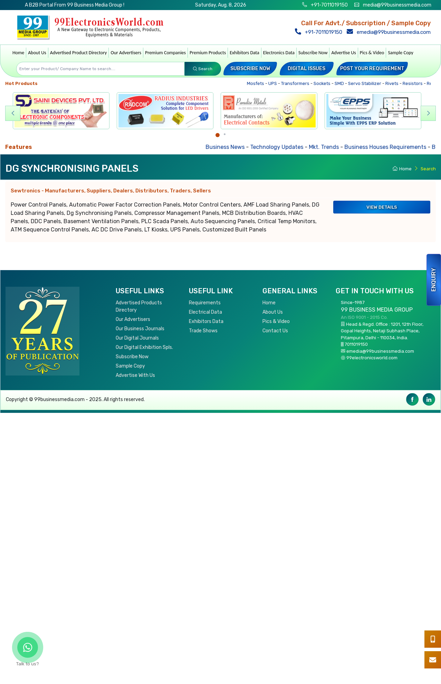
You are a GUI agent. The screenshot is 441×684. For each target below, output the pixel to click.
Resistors (414, 83)
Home (18, 53)
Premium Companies (165, 53)
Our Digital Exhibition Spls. (144, 347)
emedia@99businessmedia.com (389, 32)
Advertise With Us (135, 375)
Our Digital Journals (137, 338)
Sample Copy (400, 53)
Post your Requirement (372, 69)
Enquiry (433, 280)
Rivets (394, 83)
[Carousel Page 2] (225, 134)
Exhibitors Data (244, 53)
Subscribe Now (312, 53)
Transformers (297, 83)
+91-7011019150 (329, 5)
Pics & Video (372, 53)
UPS (275, 83)
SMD (341, 83)
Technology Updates (281, 147)
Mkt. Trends (329, 147)
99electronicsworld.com (371, 357)
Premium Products (208, 53)
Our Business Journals (140, 329)
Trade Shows (203, 331)
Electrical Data (205, 312)
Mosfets (258, 83)
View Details (381, 207)
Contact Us (275, 331)
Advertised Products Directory (139, 306)
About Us (37, 53)
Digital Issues (306, 69)
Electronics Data (279, 53)
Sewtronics (111, 191)
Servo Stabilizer (367, 83)
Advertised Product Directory (78, 53)
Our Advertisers (126, 53)
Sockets (324, 83)
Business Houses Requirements (390, 147)
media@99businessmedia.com (397, 5)
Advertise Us (343, 53)
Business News (230, 147)
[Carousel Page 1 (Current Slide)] (217, 135)
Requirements (205, 303)
